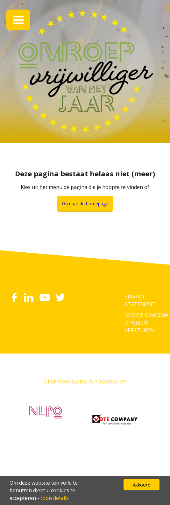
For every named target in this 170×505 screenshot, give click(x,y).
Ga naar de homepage (85, 203)
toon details (54, 497)
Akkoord (142, 484)
